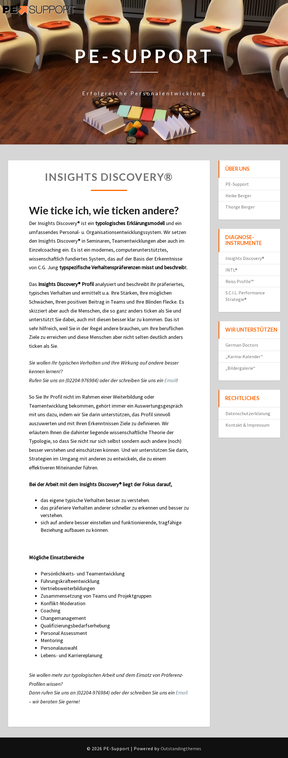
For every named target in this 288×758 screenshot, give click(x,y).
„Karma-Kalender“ (244, 356)
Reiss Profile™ (239, 281)
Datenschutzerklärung (247, 413)
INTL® (231, 270)
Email (170, 380)
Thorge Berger (240, 207)
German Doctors (241, 345)
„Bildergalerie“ (240, 368)
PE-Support (237, 184)
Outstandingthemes (181, 748)
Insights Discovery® (244, 258)
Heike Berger (238, 195)
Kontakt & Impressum (247, 425)
